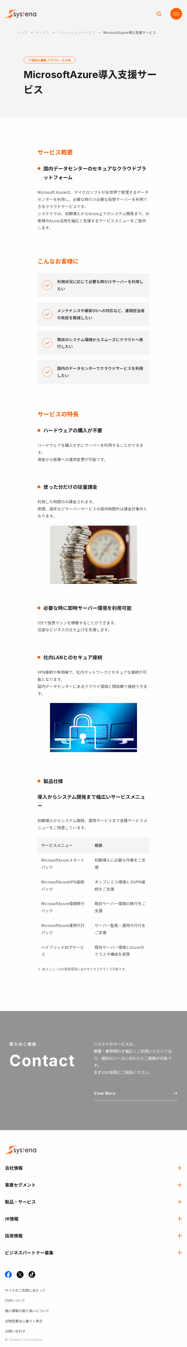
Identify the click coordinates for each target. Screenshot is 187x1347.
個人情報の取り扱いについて (27, 1310)
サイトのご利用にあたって (25, 1290)
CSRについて (15, 1300)
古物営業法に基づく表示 (24, 1321)
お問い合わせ (15, 1331)
